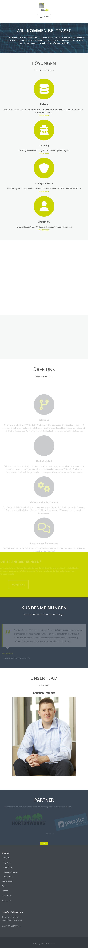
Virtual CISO (49, 221)
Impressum (6, 900)
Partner (5, 891)
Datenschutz (7, 895)
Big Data (7, 862)
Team (4, 886)
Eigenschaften (7, 881)
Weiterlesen (49, 115)
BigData (49, 104)
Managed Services (49, 183)
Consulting (49, 145)
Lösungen (5, 858)
